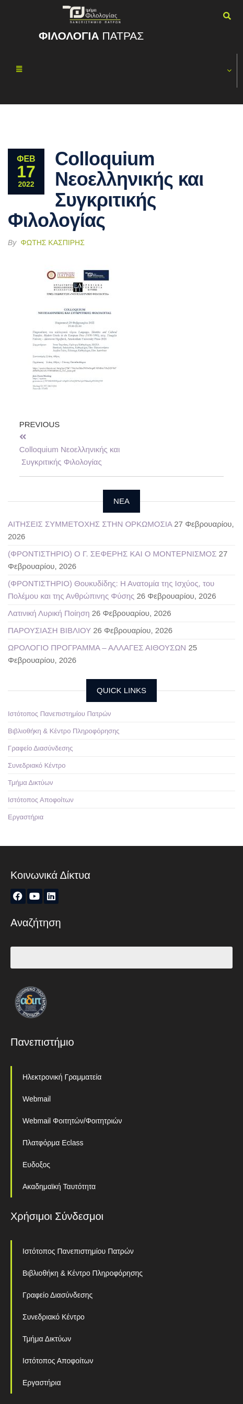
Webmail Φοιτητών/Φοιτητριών (72, 1121)
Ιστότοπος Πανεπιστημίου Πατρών (59, 714)
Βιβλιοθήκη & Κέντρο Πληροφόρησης (64, 731)
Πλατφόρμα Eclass (52, 1143)
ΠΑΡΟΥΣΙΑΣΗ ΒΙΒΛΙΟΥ (49, 630)
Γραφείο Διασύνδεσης (40, 748)
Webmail (36, 1099)
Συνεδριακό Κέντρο (36, 765)
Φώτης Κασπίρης (53, 242)
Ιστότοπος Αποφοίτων (41, 800)
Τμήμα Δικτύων (30, 782)
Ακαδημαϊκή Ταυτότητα (59, 1186)
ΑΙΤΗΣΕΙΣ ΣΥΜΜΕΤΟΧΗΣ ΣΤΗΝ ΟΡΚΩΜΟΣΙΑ (90, 523)
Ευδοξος (36, 1164)
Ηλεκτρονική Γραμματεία (61, 1077)
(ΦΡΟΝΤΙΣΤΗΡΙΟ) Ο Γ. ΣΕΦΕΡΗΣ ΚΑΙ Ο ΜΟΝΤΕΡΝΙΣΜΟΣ (112, 553)
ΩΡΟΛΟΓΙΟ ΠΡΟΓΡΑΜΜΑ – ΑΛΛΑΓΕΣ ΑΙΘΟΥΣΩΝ (97, 647)
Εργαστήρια (25, 817)
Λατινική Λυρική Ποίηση (49, 613)
